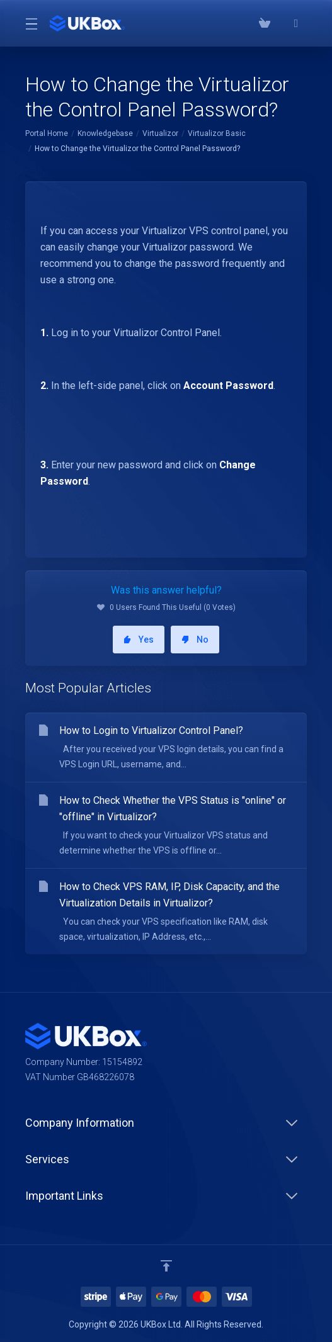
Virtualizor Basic (217, 133)
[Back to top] (166, 1266)
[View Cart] (264, 23)
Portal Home (46, 133)
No (195, 639)
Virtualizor (160, 133)
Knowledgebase (105, 133)
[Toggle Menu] (30, 23)
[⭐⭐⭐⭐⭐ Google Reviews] (296, 23)
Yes (138, 639)
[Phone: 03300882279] (280, 23)
